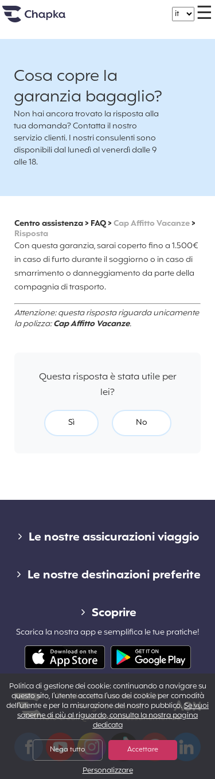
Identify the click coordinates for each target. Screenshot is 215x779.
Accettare (142, 750)
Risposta (31, 234)
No (141, 423)
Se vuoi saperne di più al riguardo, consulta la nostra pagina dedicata (113, 715)
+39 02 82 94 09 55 (118, 8)
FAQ (98, 224)
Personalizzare (108, 771)
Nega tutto (67, 750)
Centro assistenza (48, 224)
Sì (71, 423)
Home (48, 19)
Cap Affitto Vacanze (152, 224)
